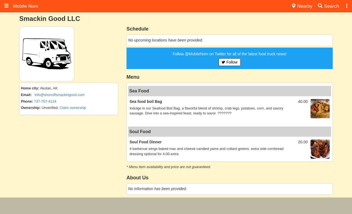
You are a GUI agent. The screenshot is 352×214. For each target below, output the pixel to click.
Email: (26, 95)
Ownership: (31, 108)
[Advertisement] (176, 205)
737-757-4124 (45, 101)
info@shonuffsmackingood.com (59, 95)
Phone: (27, 101)
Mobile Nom (21, 6)
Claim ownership (73, 108)
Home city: (30, 88)
